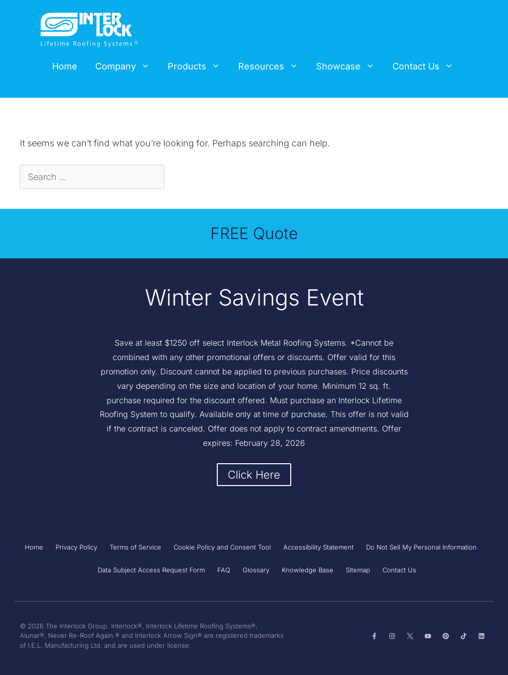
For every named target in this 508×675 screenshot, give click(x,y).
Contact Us (427, 66)
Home (64, 66)
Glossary (256, 570)
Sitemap (358, 570)
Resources (272, 66)
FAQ (223, 570)
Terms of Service (135, 547)
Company (127, 66)
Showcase (349, 66)
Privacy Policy (76, 547)
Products (198, 66)
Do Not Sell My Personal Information (421, 547)
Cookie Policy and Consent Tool (222, 547)
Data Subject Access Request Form (151, 570)
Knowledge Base (307, 570)
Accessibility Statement (318, 547)
